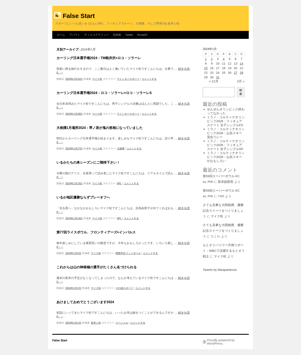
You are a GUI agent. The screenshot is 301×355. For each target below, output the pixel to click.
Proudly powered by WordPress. (221, 341)
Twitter (129, 34)
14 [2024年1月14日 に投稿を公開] (241, 63)
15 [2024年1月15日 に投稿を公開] (206, 68)
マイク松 (97, 79)
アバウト (74, 34)
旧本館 (117, 34)
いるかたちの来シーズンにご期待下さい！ (88, 162)
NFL (119, 183)
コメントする (149, 79)
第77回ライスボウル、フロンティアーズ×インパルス (96, 232)
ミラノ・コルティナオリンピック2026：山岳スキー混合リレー (226, 133)
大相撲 (120, 148)
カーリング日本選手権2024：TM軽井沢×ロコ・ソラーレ (98, 58)
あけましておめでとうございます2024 (85, 302)
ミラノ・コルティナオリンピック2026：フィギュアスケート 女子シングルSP (226, 145)
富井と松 (96, 322)
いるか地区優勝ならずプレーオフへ (83, 197)
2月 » (241, 81)
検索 (240, 92)
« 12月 (213, 81)
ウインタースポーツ (128, 79)
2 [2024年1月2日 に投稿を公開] (212, 59)
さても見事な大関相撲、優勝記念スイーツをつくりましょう (223, 210)
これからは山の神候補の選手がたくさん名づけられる (96, 267)
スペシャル (122, 322)
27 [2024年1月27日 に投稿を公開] (235, 72)
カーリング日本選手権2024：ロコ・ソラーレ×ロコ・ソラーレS (104, 93)
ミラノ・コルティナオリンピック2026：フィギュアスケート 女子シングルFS (226, 121)
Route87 (142, 34)
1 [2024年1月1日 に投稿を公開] (206, 59)
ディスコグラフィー (96, 34)
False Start (79, 15)
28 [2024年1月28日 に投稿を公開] (241, 72)
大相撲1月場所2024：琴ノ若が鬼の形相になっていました (99, 128)
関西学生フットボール (128, 253)
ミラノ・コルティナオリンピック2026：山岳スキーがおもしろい (226, 157)
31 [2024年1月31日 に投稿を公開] (217, 77)
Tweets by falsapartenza (220, 269)
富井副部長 (225, 181)
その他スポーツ (124, 288)
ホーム (61, 34)
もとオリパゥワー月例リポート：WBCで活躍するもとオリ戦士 (224, 250)
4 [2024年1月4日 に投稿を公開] (223, 59)
